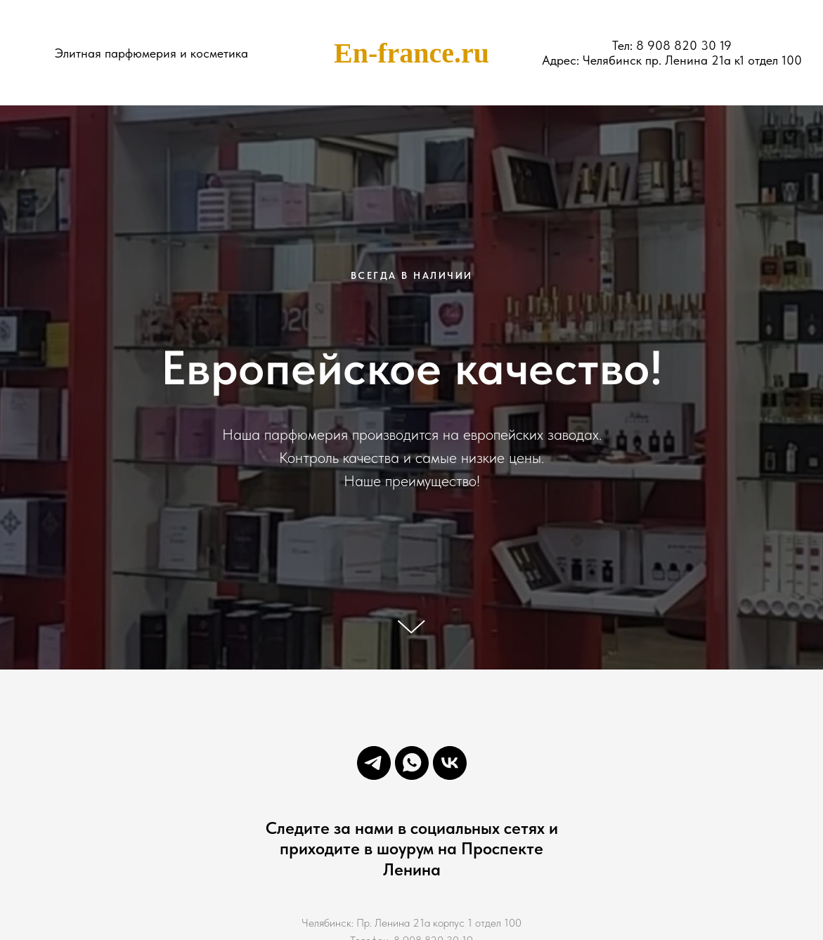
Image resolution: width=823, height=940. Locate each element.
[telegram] (374, 763)
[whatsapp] (412, 763)
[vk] (450, 763)
